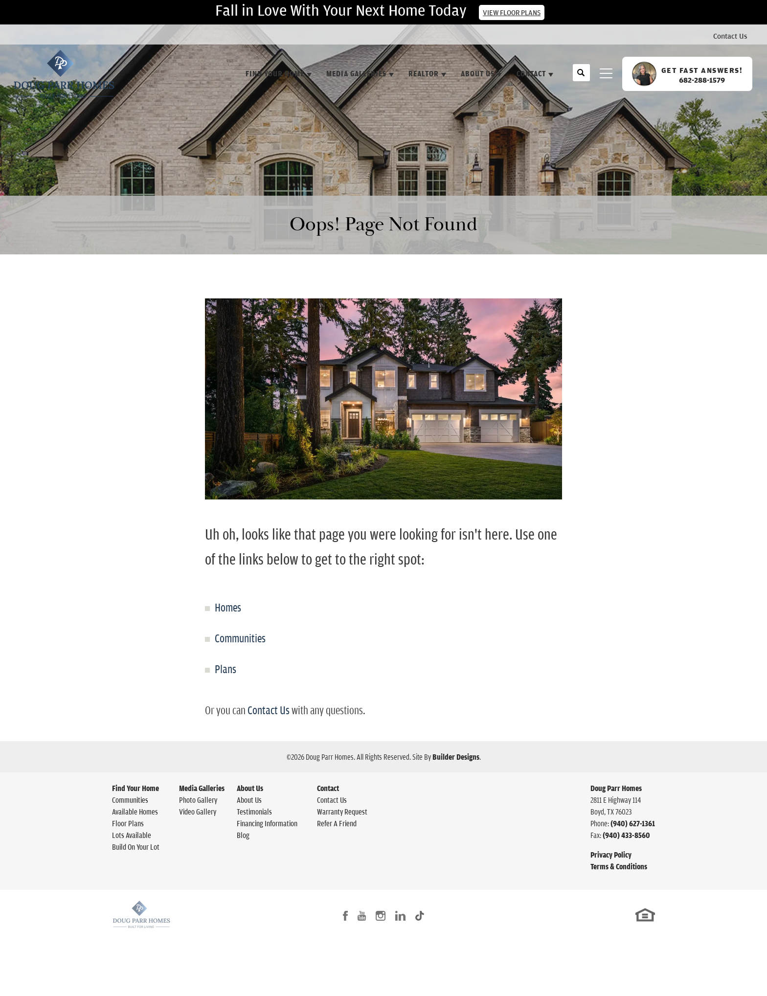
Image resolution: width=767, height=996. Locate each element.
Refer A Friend (337, 823)
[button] (581, 78)
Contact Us (730, 36)
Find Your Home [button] (275, 73)
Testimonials (254, 811)
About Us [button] (478, 73)
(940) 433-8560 (626, 835)
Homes (228, 607)
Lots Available (131, 835)
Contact (328, 788)
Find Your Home (135, 788)
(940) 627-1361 (632, 823)
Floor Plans (128, 823)
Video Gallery (197, 811)
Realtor (423, 73)
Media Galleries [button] (356, 73)
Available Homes (135, 811)
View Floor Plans (512, 12)
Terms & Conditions (618, 866)
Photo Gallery (198, 799)
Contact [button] (531, 73)
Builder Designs (455, 756)
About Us (250, 788)
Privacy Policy (611, 854)
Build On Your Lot (135, 846)
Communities (240, 638)
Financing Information (267, 823)
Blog (243, 835)
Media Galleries (202, 788)
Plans (225, 668)
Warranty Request (342, 811)
